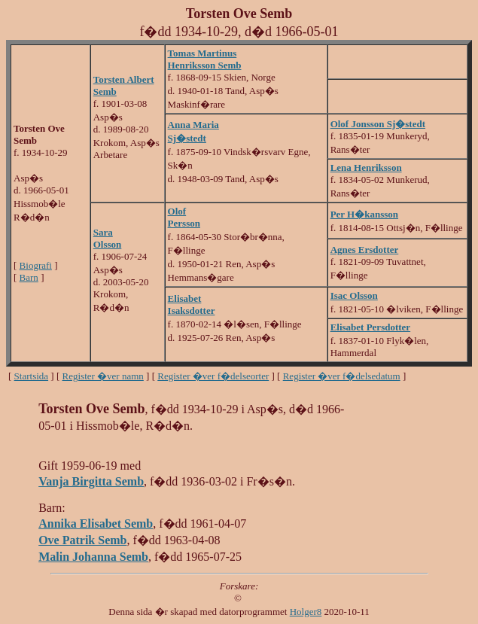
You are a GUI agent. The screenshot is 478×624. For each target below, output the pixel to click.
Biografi (36, 265)
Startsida (31, 376)
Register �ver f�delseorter (213, 376)
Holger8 (306, 611)
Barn (29, 277)
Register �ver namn (103, 376)
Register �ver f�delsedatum (341, 376)
